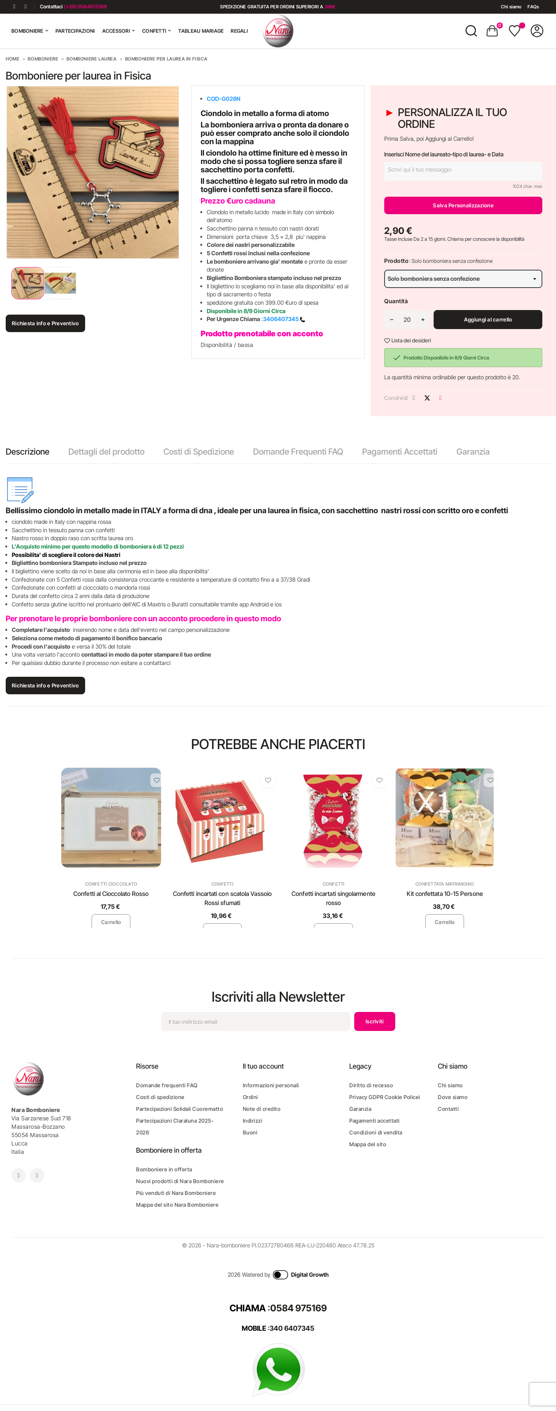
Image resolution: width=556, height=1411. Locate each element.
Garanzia (473, 452)
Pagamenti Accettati (399, 452)
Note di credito (262, 1109)
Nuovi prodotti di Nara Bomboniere (180, 1181)
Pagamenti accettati (374, 1120)
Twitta (427, 398)
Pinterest (440, 398)
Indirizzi (253, 1120)
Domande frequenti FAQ (167, 1085)
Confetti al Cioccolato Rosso (111, 893)
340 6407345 (291, 1328)
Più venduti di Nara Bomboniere (176, 1193)
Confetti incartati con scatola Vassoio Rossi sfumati (222, 898)
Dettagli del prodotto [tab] (106, 452)
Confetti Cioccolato (111, 884)
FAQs (533, 7)
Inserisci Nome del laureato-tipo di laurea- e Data (444, 154)
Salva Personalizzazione (463, 205)
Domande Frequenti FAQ (298, 452)
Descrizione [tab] (27, 452)
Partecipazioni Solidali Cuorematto (179, 1109)
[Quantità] (407, 319)
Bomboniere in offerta (164, 1169)
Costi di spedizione (160, 1097)
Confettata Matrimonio (444, 884)
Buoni (250, 1132)
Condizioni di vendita (375, 1132)
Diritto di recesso (371, 1085)
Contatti (448, 1109)
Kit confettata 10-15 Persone (445, 893)
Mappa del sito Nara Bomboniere (177, 1204)
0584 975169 (298, 1308)
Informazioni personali (271, 1085)
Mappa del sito (367, 1144)
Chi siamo (511, 7)
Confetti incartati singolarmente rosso (333, 898)
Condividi (414, 398)
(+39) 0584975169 (85, 6)
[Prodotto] (463, 279)
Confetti (222, 884)
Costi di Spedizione (198, 452)
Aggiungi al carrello (488, 319)
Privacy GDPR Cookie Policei (384, 1097)
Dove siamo (452, 1097)
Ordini (250, 1097)
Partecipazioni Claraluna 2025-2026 (175, 1126)
